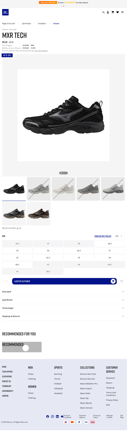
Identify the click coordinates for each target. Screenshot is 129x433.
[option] (14, 189)
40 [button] (48, 250)
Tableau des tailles (102, 236)
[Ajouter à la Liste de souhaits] (121, 281)
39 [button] (17, 250)
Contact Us (6, 381)
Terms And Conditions (111, 393)
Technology (6, 386)
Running (58, 374)
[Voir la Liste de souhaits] (117, 12)
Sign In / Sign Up (48, 2)
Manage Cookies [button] (110, 416)
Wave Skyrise (86, 403)
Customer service (112, 369)
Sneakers (42, 23)
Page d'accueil (8, 23)
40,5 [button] (79, 250)
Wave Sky (84, 398)
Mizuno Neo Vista (88, 374)
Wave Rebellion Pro (89, 383)
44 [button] (110, 257)
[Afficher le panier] (112, 12)
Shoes (30, 374)
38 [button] (79, 243)
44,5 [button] (17, 264)
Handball (58, 393)
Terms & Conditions (67, 416)
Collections (87, 367)
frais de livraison (41, 51)
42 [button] (17, 257)
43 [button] (79, 257)
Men (30, 367)
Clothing (32, 379)
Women (32, 386)
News (4, 366)
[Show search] (103, 12)
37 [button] (48, 243)
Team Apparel (7, 371)
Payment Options (82, 416)
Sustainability (7, 391)
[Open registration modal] (107, 12)
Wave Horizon (86, 408)
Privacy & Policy (96, 416)
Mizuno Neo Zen (87, 379)
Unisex (56, 23)
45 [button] (48, 264)
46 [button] (79, 264)
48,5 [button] (48, 271)
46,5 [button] (110, 264)
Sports (58, 367)
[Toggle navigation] (122, 12)
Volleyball (58, 388)
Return (109, 383)
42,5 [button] (48, 257)
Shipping (110, 387)
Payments (110, 378)
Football (57, 383)
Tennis (57, 379)
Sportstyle (26, 23)
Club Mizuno (7, 376)
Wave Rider (85, 393)
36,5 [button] (17, 243)
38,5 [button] (110, 243)
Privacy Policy (112, 400)
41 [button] (110, 250)
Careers (5, 395)
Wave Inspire (86, 388)
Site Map (122, 416)
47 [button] (17, 271)
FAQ (108, 405)
